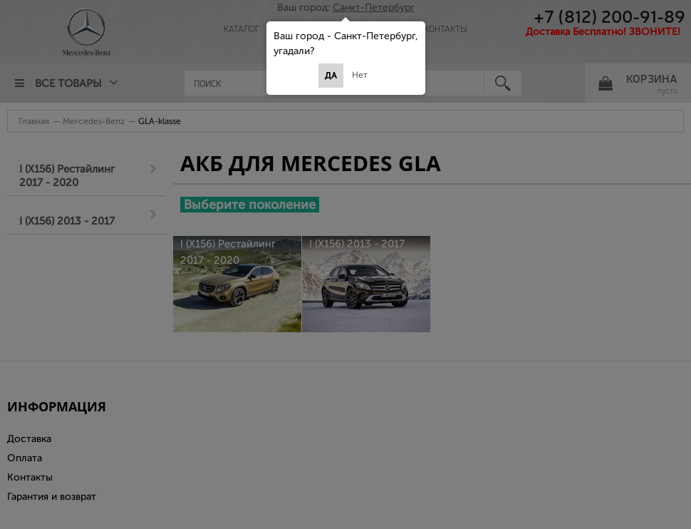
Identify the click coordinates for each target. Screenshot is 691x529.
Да (331, 76)
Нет (360, 75)
